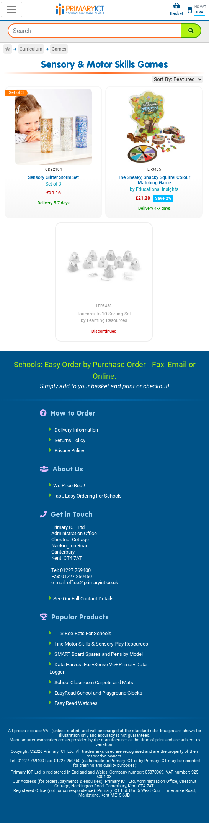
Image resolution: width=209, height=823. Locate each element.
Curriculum (31, 49)
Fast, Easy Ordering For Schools (87, 496)
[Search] (191, 30)
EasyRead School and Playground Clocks (98, 692)
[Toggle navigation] (11, 9)
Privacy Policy (69, 450)
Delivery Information (76, 429)
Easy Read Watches (76, 703)
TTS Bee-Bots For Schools (82, 633)
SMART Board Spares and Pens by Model (98, 654)
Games (59, 49)
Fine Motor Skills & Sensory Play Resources (101, 644)
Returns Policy (69, 440)
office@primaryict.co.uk (92, 582)
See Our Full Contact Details (83, 598)
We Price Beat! (69, 485)
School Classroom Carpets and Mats (93, 682)
